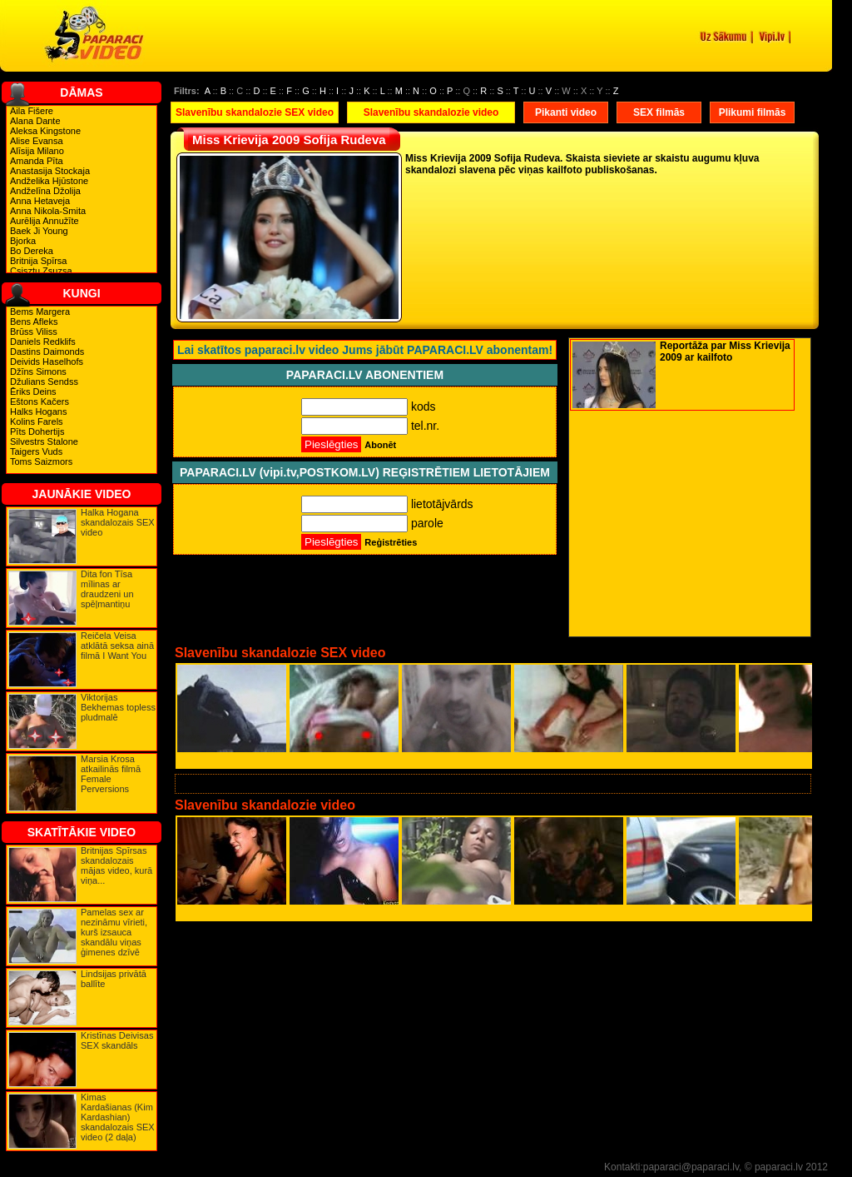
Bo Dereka (31, 251)
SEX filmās (659, 112)
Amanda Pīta (36, 161)
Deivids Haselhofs (46, 362)
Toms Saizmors (41, 461)
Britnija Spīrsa (38, 261)
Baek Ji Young (39, 231)
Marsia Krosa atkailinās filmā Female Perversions (111, 774)
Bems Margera (40, 312)
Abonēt (380, 445)
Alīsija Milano (37, 151)
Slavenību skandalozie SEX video (255, 112)
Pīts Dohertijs (37, 431)
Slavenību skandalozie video (431, 112)
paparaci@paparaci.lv (691, 1167)
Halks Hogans (38, 411)
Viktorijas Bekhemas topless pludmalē (118, 707)
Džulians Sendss (44, 382)
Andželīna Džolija (45, 191)
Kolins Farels (36, 421)
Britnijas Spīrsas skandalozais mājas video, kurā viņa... (116, 865)
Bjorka (23, 241)
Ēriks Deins (33, 391)
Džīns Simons (38, 372)
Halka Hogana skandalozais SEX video (118, 522)
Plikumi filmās (752, 112)
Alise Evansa (36, 141)
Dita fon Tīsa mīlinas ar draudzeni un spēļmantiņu (107, 589)
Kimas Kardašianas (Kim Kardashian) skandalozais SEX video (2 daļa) (118, 1117)
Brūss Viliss (33, 332)
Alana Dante (35, 121)
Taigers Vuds (36, 451)
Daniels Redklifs (43, 342)
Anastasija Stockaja (50, 171)
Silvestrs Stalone (44, 441)
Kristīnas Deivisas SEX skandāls (117, 1040)
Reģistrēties (390, 542)
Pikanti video (566, 112)
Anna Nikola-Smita (48, 211)
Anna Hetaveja (40, 201)
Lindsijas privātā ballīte (113, 979)
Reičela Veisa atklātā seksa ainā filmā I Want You (117, 646)
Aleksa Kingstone (45, 131)
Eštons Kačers (39, 401)
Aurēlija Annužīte (44, 221)
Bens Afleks (33, 322)
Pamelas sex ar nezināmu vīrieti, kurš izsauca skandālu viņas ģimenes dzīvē (114, 932)
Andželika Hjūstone (49, 181)
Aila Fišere (31, 111)
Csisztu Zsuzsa (41, 271)
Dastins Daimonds (47, 352)
